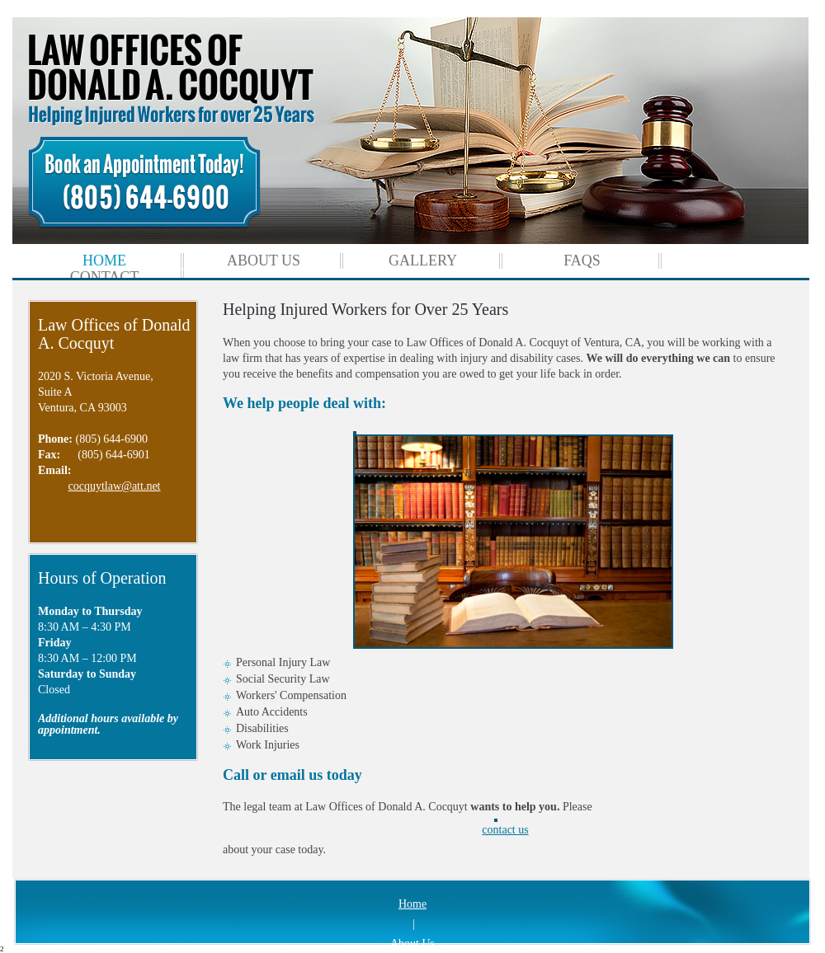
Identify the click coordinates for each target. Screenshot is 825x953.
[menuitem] (104, 261)
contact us (505, 827)
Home (412, 904)
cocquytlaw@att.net (114, 486)
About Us (412, 943)
